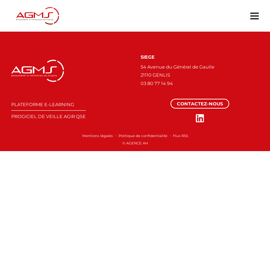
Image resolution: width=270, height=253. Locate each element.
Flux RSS (180, 136)
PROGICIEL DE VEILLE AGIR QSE (48, 116)
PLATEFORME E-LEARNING (42, 104)
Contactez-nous (200, 103)
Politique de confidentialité (142, 136)
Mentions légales (97, 136)
